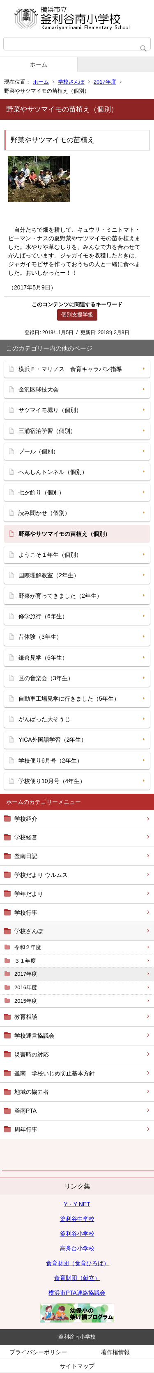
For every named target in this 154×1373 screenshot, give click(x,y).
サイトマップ (77, 1366)
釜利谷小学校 (77, 1233)
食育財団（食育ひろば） (77, 1263)
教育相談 (25, 1016)
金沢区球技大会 (38, 389)
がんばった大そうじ (44, 719)
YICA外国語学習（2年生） (52, 739)
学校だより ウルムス (41, 875)
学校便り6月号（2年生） (50, 760)
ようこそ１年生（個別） (50, 554)
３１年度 (25, 961)
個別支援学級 (77, 315)
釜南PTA (25, 1110)
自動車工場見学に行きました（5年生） (69, 698)
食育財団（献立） (77, 1278)
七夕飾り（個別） (41, 492)
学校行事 (25, 912)
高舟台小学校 (77, 1248)
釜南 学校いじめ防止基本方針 (54, 1073)
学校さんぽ (71, 82)
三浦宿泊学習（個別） (47, 431)
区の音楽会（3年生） (46, 678)
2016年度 (25, 987)
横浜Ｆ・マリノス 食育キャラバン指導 (70, 369)
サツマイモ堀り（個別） (50, 410)
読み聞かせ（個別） (44, 513)
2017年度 (105, 82)
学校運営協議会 (34, 1035)
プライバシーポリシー (38, 1352)
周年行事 (25, 1129)
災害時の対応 (31, 1054)
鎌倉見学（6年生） (43, 657)
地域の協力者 (31, 1091)
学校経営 (25, 837)
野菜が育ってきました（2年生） (60, 595)
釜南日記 (25, 856)
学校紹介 (25, 818)
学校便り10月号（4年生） (51, 781)
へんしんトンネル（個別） (52, 472)
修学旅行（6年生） (43, 616)
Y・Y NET (77, 1204)
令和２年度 (27, 947)
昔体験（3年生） (40, 636)
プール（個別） (38, 451)
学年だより (28, 893)
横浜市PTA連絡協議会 (76, 1292)
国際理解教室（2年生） (48, 575)
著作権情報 (115, 1352)
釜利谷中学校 (77, 1219)
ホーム (38, 64)
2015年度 (25, 1001)
